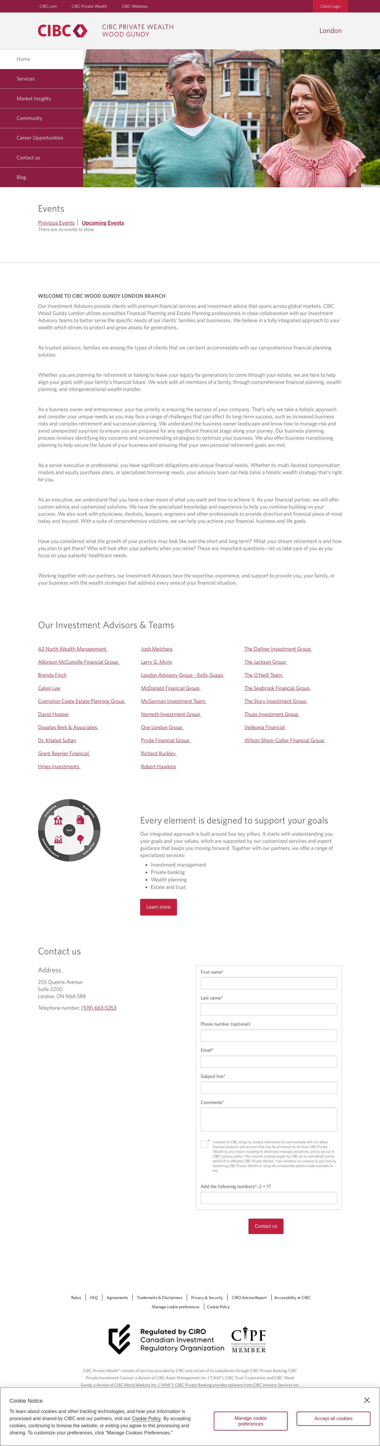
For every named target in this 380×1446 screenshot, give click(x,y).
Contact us (28, 157)
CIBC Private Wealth (89, 6)
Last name (212, 997)
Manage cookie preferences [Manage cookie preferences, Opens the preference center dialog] (251, 1421)
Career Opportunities (40, 137)
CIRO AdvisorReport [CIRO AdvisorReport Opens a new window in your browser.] (249, 1297)
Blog (21, 177)
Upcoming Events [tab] (103, 223)
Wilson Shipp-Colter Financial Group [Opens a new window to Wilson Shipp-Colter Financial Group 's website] (284, 740)
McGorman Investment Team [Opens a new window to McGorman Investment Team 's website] (174, 701)
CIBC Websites (135, 6)
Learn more (158, 907)
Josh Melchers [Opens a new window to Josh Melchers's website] (156, 649)
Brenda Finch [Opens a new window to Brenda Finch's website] (52, 675)
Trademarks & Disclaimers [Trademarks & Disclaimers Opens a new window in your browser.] (159, 1297)
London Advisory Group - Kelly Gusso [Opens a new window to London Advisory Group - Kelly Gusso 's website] (182, 675)
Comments (212, 1102)
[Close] (366, 1400)
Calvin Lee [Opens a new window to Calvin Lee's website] (49, 688)
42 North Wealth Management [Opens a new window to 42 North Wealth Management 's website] (72, 649)
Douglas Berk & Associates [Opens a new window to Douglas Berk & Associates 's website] (68, 727)
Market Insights (34, 98)
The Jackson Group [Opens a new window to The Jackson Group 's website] (265, 662)
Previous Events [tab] (56, 223)
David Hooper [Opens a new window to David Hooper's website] (53, 714)
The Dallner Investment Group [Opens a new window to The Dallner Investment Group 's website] (278, 649)
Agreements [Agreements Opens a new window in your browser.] (117, 1297)
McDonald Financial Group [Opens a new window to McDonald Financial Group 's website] (171, 688)
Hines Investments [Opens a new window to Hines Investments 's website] (59, 766)
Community (29, 118)
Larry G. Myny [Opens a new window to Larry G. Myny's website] (156, 662)
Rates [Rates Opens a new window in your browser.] (76, 1297)
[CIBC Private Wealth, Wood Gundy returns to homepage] (108, 30)
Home (23, 59)
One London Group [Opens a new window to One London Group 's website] (162, 727)
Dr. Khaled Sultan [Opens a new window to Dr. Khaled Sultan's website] (57, 740)
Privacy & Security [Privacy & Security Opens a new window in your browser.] (207, 1297)
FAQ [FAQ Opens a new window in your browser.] (94, 1297)
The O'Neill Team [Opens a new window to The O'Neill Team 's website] (264, 675)
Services (26, 78)
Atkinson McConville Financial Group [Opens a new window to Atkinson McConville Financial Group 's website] (78, 662)
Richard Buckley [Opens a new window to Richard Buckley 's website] (159, 753)
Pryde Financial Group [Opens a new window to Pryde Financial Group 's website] (166, 740)
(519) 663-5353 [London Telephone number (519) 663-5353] (98, 1008)
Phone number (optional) (225, 1024)
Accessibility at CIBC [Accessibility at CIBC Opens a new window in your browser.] (292, 1297)
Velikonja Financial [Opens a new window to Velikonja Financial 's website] (265, 727)
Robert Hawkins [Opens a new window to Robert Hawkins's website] (158, 766)
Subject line (213, 1076)
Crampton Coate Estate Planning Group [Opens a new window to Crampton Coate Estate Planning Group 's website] (82, 701)
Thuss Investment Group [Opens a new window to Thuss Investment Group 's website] (272, 714)
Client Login (330, 6)
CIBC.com (48, 6)
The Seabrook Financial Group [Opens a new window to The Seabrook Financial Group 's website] (277, 688)
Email (207, 1050)
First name (212, 972)
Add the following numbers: (236, 1186)
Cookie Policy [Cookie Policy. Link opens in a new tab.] (218, 1306)
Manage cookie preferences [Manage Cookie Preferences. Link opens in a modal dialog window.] (176, 1306)
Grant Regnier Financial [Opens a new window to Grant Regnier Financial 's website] (64, 753)
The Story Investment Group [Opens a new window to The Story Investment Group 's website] (276, 701)
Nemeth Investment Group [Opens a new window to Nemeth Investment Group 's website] (171, 714)
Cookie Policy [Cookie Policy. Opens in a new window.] (146, 1418)
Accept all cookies (333, 1418)
